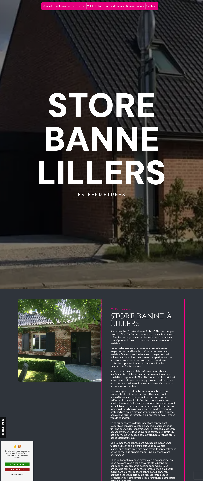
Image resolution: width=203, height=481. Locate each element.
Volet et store (95, 6)
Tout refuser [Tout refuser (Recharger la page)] (17, 469)
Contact (151, 6)
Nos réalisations (135, 6)
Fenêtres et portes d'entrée (69, 6)
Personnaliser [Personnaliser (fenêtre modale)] (17, 474)
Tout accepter (17, 464)
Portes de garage (115, 6)
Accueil (47, 6)
